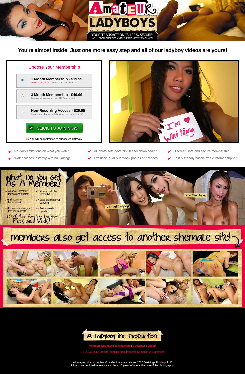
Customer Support (144, 345)
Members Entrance (100, 345)
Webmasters (123, 345)
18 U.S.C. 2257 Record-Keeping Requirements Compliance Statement (122, 351)
